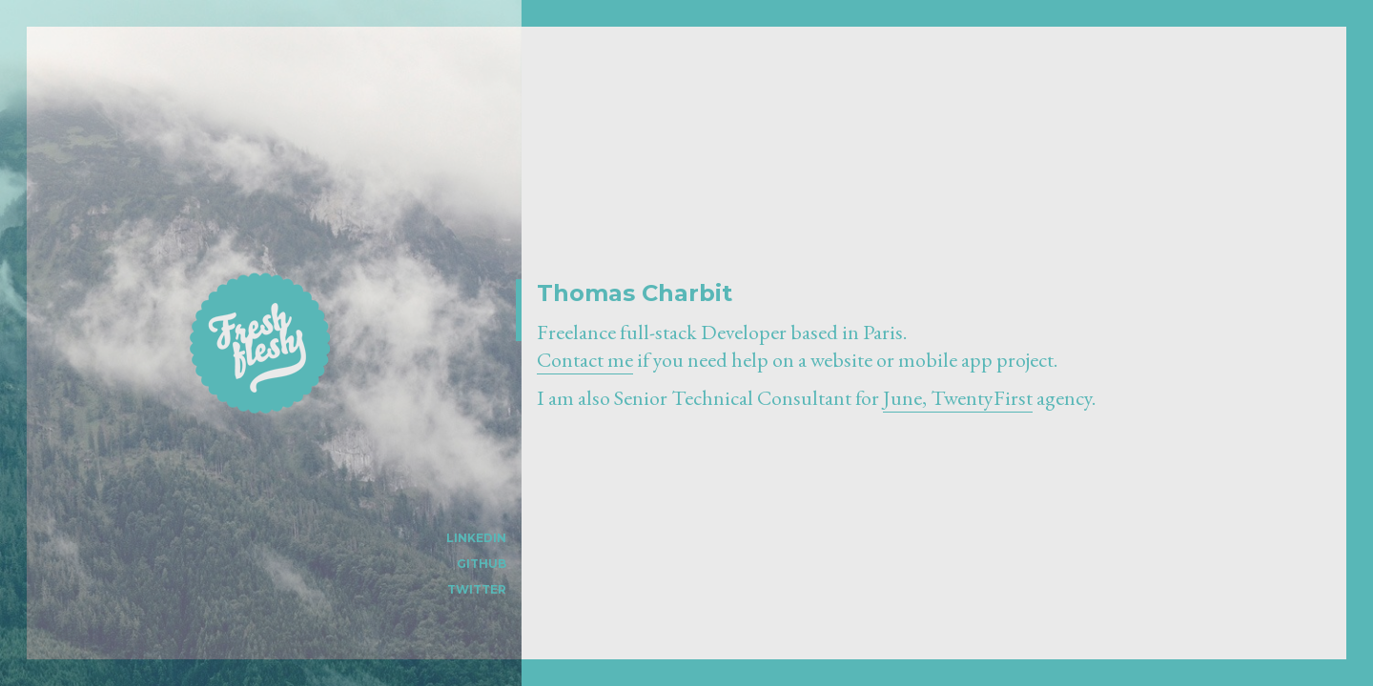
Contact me (585, 359)
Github (481, 563)
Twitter (476, 589)
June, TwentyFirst (958, 398)
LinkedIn (476, 538)
